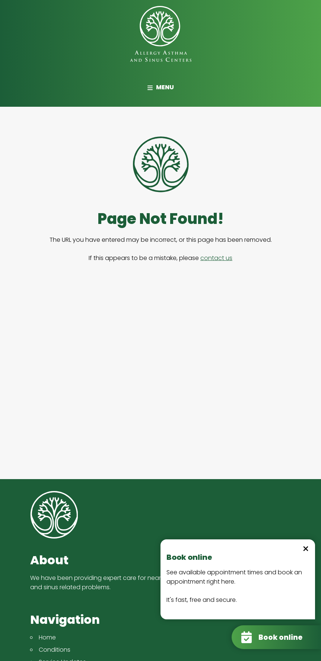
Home (47, 637)
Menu (160, 87)
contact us (216, 258)
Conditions (54, 649)
